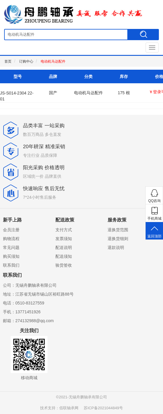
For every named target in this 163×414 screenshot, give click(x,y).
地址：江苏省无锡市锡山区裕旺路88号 (38, 294)
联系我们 (11, 265)
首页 (7, 61)
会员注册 (11, 229)
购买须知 (11, 256)
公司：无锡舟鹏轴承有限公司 (30, 285)
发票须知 (63, 238)
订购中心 (26, 61)
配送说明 (63, 247)
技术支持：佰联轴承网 (59, 408)
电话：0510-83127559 (23, 303)
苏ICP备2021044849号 (103, 408)
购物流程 (11, 238)
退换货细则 (118, 238)
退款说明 (116, 247)
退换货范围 (118, 229)
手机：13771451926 (22, 311)
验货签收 (63, 265)
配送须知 (63, 256)
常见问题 (11, 247)
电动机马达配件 (53, 61)
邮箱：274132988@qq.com (28, 320)
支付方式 (63, 229)
